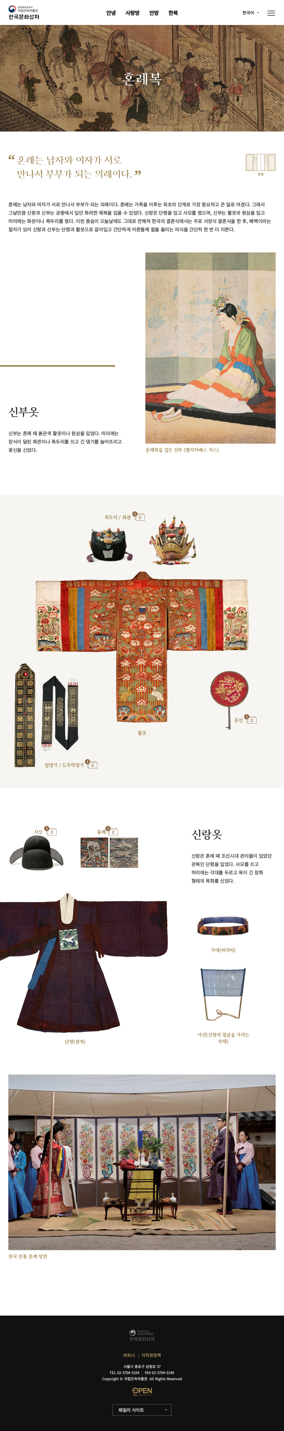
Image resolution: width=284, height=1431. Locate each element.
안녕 (111, 12)
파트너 (129, 1355)
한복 (173, 12)
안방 (154, 12)
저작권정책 (151, 1355)
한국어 (248, 13)
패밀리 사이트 (131, 1410)
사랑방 (132, 12)
